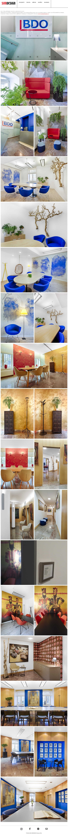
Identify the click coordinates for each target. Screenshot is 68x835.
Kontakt (46, 2)
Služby (40, 2)
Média (34, 2)
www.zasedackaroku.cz (43, 14)
